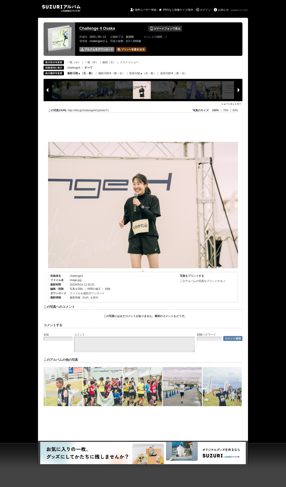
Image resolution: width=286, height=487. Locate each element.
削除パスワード (206, 334)
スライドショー (129, 62)
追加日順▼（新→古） (173, 73)
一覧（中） (91, 62)
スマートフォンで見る (165, 28)
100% (215, 110)
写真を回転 (76, 288)
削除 (107, 288)
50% (235, 110)
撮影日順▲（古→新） (80, 73)
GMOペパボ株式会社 (240, 10)
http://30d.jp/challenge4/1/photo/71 (88, 110)
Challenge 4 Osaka (97, 28)
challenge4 (73, 67)
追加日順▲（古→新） (142, 73)
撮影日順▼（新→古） (111, 73)
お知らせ (223, 9)
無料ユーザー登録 (145, 9)
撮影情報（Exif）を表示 (84, 297)
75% (226, 110)
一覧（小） (74, 62)
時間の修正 (94, 288)
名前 (46, 334)
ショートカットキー (231, 104)
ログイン (205, 9)
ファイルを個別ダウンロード (87, 293)
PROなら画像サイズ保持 (178, 9)
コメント (79, 334)
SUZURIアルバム (61, 8)
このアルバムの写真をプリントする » (202, 281)
